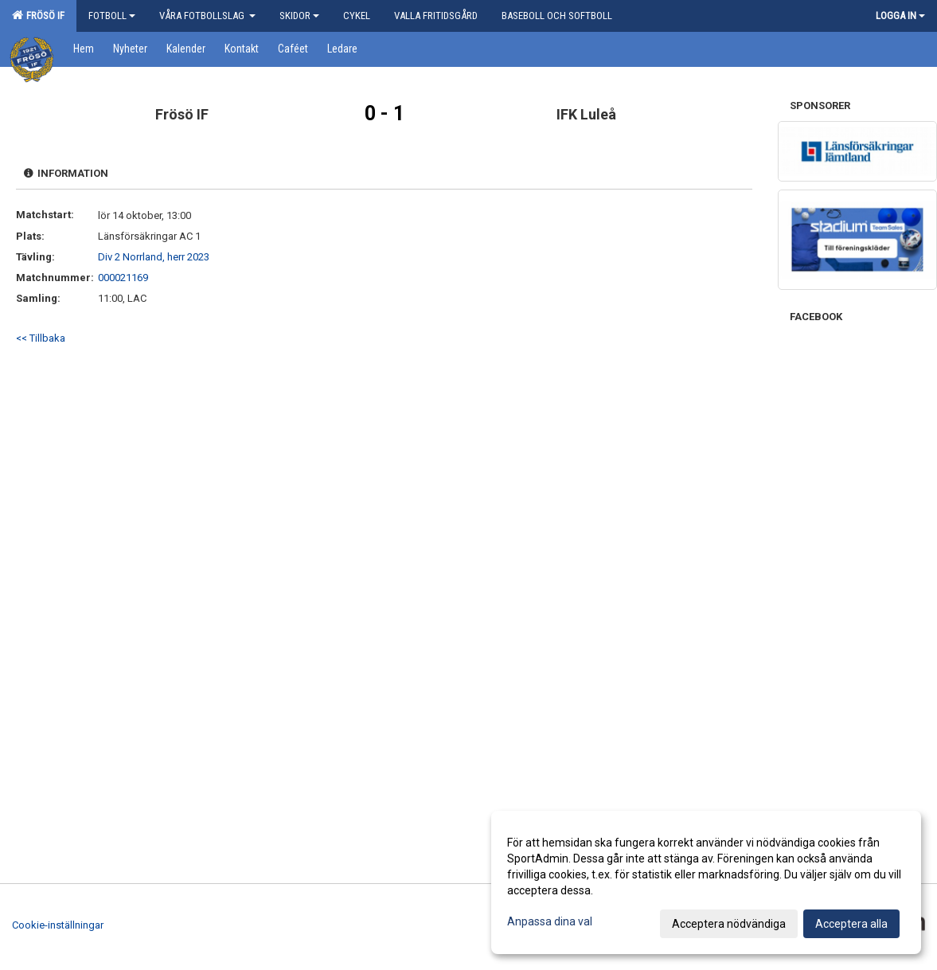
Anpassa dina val (549, 921)
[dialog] (706, 882)
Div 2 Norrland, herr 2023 (153, 257)
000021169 (123, 278)
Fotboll (111, 16)
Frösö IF (38, 15)
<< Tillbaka (40, 338)
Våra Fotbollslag (207, 16)
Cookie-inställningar (57, 925)
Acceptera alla (851, 923)
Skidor (299, 16)
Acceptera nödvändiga (729, 923)
